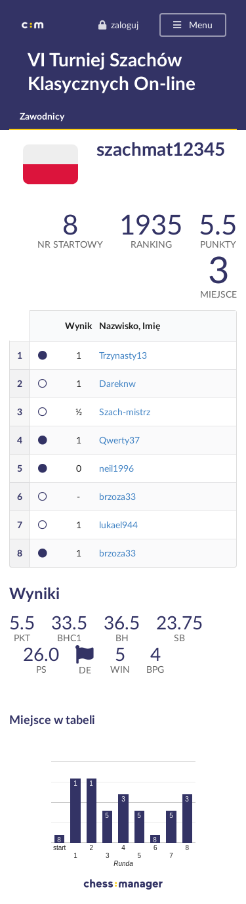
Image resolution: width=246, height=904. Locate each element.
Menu (192, 24)
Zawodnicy (42, 116)
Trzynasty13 (123, 355)
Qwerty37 (119, 439)
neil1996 (116, 468)
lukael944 (118, 524)
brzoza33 (117, 496)
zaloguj (118, 24)
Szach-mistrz (124, 411)
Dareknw (117, 383)
